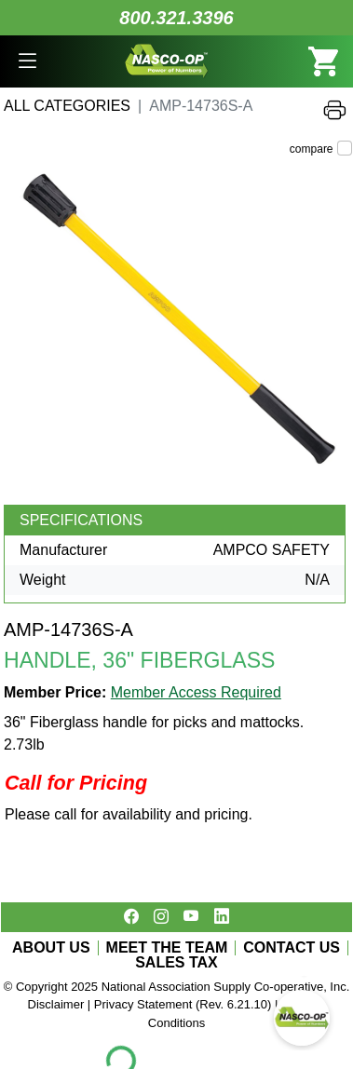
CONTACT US (291, 947)
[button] (27, 61)
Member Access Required (196, 692)
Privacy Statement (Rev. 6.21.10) (183, 1004)
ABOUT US (51, 947)
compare (311, 149)
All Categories (67, 106)
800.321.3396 (176, 17)
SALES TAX (176, 962)
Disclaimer (56, 1004)
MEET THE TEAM (167, 947)
